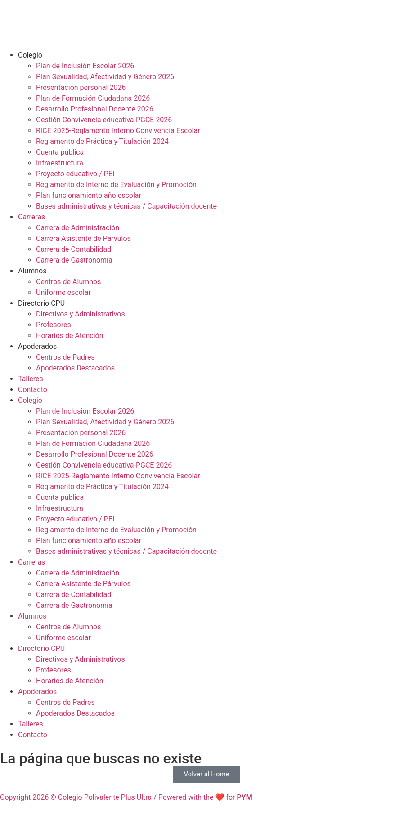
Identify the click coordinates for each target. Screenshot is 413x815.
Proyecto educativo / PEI (75, 173)
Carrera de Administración (77, 227)
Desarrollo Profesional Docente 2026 (94, 109)
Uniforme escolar (63, 292)
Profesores (53, 325)
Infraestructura (59, 163)
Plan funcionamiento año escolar (88, 195)
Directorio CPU (41, 303)
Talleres (30, 378)
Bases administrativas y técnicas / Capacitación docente (126, 206)
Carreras (31, 217)
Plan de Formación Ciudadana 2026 (93, 98)
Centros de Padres (65, 357)
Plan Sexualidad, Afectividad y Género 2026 (105, 76)
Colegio (30, 55)
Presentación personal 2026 (81, 87)
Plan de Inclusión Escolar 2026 (85, 66)
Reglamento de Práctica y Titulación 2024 (102, 141)
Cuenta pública (60, 152)
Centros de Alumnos (68, 281)
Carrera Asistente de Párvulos (83, 238)
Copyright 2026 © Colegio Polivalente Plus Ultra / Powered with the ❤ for (126, 797)
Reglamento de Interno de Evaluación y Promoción (116, 184)
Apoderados (37, 346)
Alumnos (32, 271)
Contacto (32, 389)
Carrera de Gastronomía (74, 260)
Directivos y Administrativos (80, 314)
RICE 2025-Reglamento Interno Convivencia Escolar (118, 130)
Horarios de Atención (69, 335)
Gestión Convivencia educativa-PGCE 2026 (104, 120)
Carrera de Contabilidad (73, 249)
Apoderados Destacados (75, 368)
